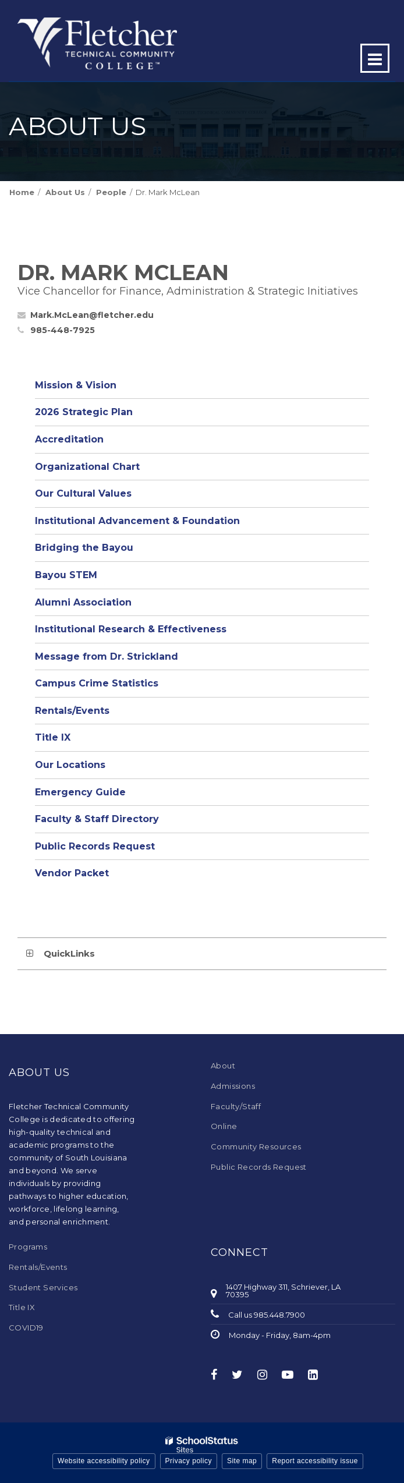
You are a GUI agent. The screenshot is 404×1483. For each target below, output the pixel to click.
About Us (65, 192)
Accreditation (69, 439)
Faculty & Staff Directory (97, 818)
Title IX (52, 737)
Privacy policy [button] (188, 1461)
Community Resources (256, 1146)
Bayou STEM (66, 575)
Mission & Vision (75, 385)
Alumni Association (83, 602)
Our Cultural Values (83, 493)
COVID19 (26, 1327)
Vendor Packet (72, 873)
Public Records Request (95, 846)
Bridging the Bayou (84, 547)
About (223, 1065)
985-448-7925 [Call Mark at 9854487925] (62, 330)
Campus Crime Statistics (96, 683)
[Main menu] (374, 58)
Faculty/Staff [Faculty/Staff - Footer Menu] (236, 1106)
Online (224, 1126)
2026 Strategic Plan (84, 411)
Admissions (233, 1086)
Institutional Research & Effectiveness (130, 629)
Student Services (43, 1287)
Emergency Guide (80, 792)
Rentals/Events (72, 710)
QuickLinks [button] (69, 953)
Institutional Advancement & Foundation (137, 520)
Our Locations (70, 764)
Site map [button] (242, 1461)
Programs (28, 1246)
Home (21, 192)
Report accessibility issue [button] (315, 1461)
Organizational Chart (109, 469)
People (111, 192)
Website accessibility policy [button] (104, 1461)
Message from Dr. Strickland (106, 656)
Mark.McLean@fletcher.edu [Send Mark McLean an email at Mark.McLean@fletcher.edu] (92, 315)
